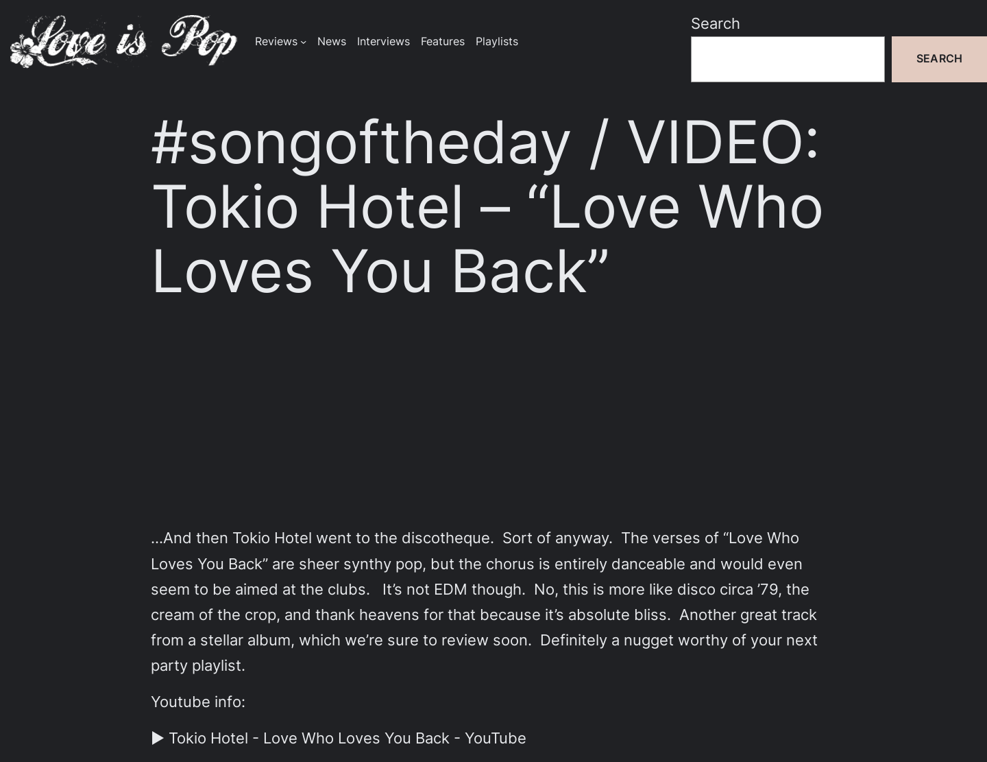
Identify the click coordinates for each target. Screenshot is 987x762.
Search (715, 23)
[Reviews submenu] (303, 41)
